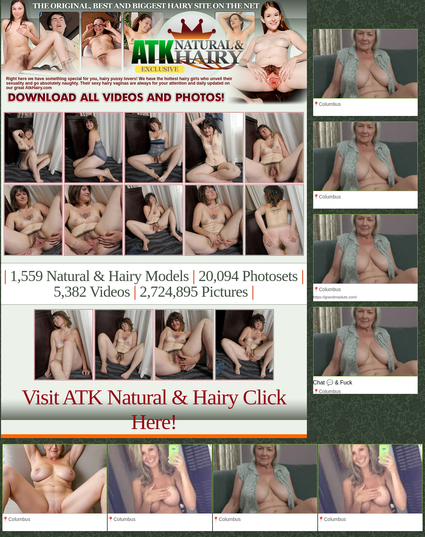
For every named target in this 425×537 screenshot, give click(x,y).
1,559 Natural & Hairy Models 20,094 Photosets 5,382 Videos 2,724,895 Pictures (154, 283)
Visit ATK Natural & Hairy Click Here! (154, 409)
